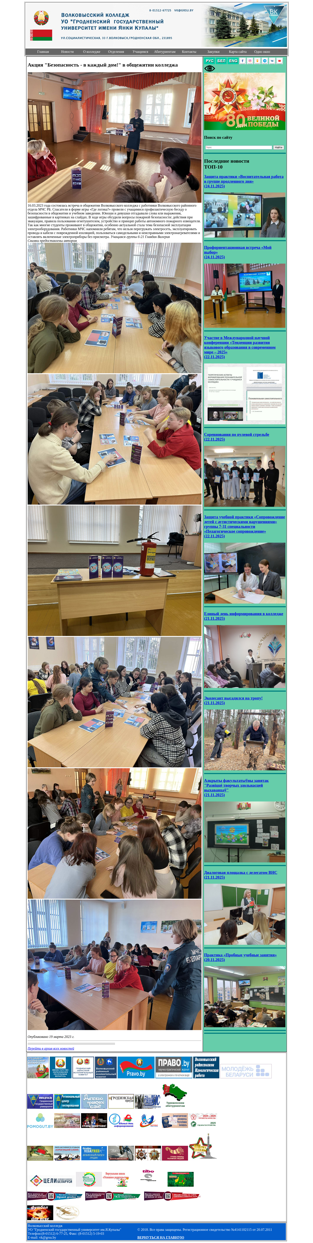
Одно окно (262, 52)
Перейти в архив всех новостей (51, 1048)
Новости (67, 52)
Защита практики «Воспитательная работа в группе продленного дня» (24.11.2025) (244, 181)
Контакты (189, 52)
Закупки (213, 52)
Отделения (116, 52)
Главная (43, 52)
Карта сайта (238, 52)
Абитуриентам (165, 52)
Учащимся (140, 52)
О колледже (91, 52)
